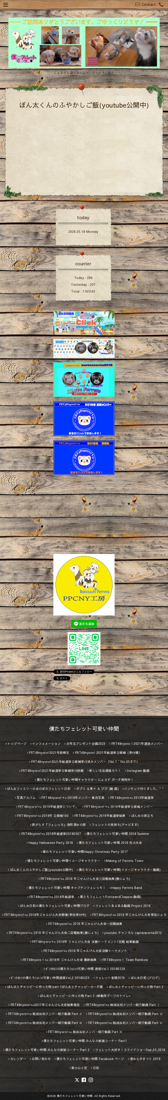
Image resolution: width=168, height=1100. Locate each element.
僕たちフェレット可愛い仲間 (84, 728)
